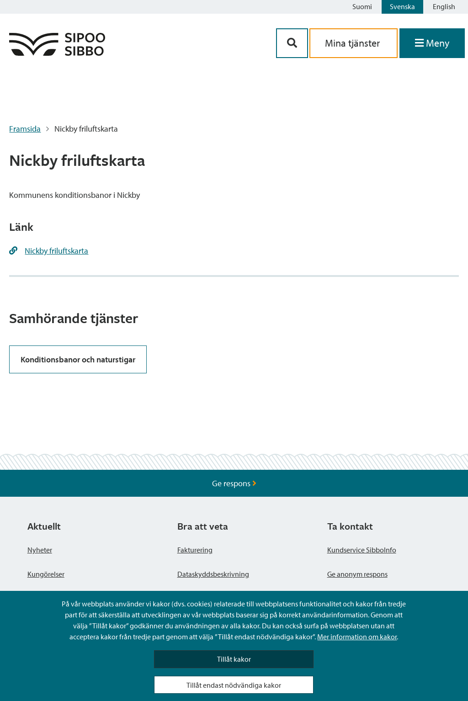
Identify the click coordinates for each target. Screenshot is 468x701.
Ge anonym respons (357, 574)
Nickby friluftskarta (56, 250)
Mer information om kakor (357, 636)
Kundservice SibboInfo (361, 549)
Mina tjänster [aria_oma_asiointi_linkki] (353, 43)
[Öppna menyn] (432, 43)
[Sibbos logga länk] (57, 53)
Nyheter (39, 549)
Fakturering (195, 549)
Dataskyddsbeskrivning (213, 574)
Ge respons (234, 483)
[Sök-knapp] (292, 43)
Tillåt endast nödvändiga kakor (233, 685)
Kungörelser (45, 574)
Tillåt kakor (234, 659)
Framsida (25, 128)
